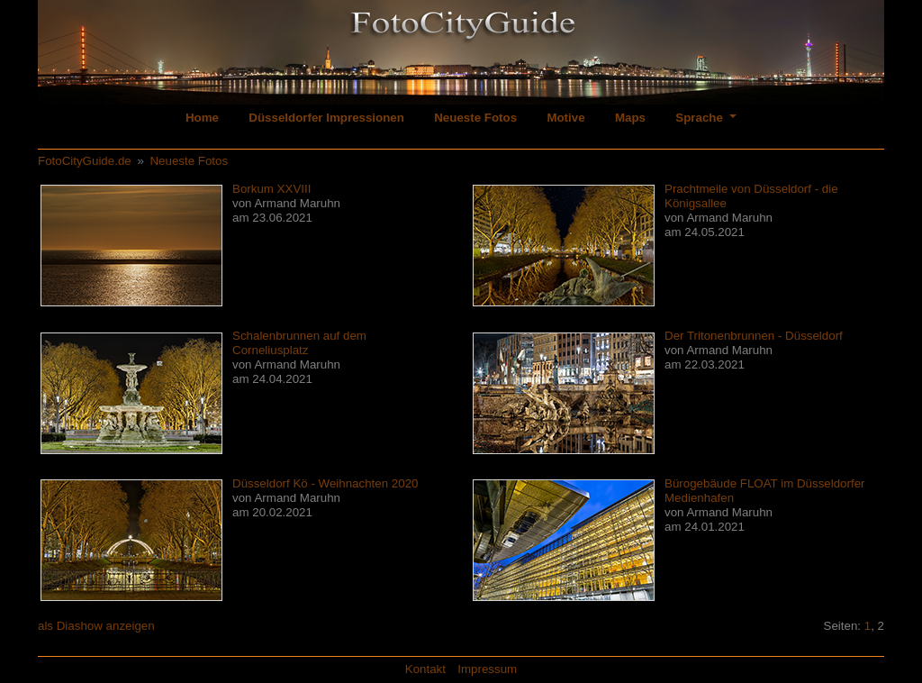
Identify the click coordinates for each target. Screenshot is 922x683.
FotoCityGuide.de (84, 161)
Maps (630, 117)
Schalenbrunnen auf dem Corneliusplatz (299, 343)
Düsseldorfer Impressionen (326, 117)
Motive (565, 117)
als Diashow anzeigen (96, 626)
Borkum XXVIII (271, 189)
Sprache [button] (700, 117)
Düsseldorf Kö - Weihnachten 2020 (325, 483)
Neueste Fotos (475, 117)
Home (202, 117)
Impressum (487, 669)
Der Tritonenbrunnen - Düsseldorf (753, 335)
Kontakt (425, 669)
